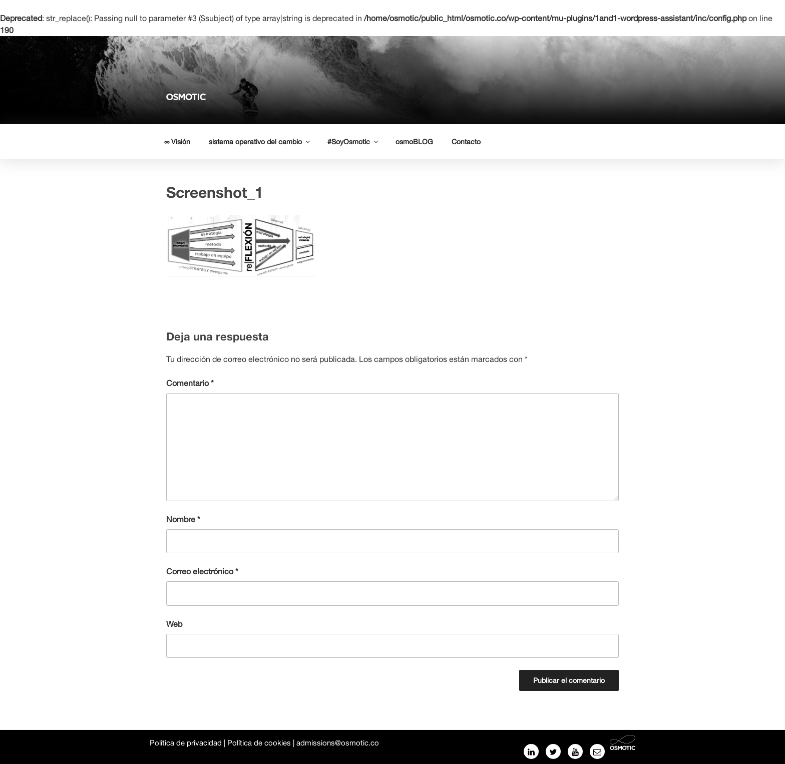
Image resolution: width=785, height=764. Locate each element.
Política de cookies (259, 742)
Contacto (466, 142)
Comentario (190, 383)
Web (174, 623)
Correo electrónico (202, 571)
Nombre (183, 519)
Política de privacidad (186, 742)
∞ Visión (177, 142)
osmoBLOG (414, 142)
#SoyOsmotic (353, 142)
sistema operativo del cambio (260, 142)
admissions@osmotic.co (337, 742)
